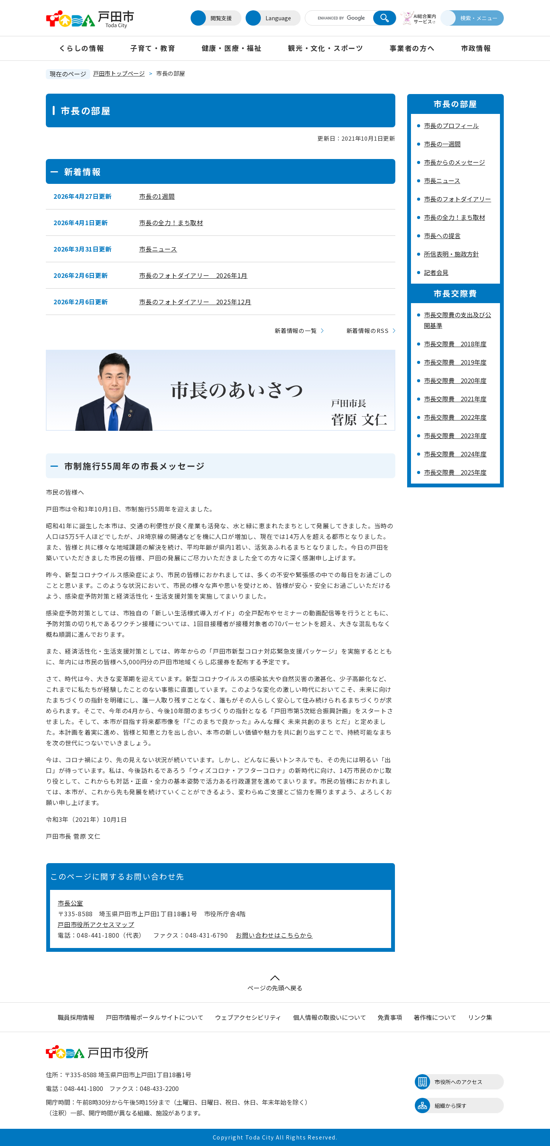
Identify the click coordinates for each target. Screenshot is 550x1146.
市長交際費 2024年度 (455, 453)
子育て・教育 (153, 48)
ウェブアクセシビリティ (248, 1017)
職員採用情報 (76, 1017)
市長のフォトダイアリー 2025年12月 (195, 301)
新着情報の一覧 (296, 330)
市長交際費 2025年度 (455, 472)
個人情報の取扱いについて (329, 1017)
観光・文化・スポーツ (326, 48)
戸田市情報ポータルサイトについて (155, 1017)
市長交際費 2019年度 (455, 362)
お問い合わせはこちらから (274, 935)
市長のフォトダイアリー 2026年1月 (193, 275)
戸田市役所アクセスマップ (96, 924)
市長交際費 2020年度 (455, 380)
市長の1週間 (157, 196)
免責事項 (390, 1017)
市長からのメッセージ (454, 162)
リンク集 (480, 1017)
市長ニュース (158, 248)
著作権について (435, 1017)
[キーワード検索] (337, 18)
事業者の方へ (412, 48)
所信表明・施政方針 (451, 253)
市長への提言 (442, 235)
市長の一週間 (442, 143)
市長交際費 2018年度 (455, 343)
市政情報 (476, 48)
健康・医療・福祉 (232, 48)
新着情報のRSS (367, 330)
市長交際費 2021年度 (455, 398)
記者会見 (436, 272)
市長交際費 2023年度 (455, 435)
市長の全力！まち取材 (171, 222)
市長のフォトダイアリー (457, 198)
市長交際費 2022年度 (455, 417)
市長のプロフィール (451, 125)
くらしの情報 (81, 48)
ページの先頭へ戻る (274, 983)
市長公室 (70, 902)
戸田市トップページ (119, 73)
